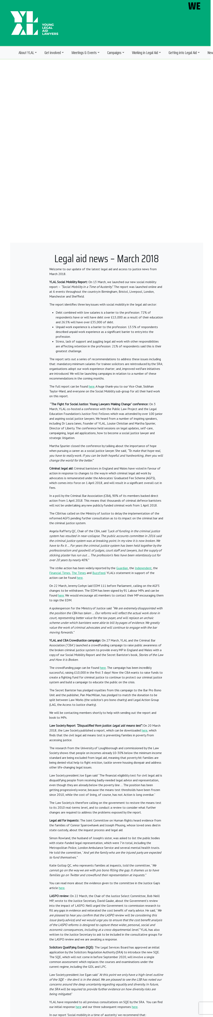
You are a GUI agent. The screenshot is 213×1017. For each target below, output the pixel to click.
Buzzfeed (98, 573)
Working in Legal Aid (145, 53)
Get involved (52, 53)
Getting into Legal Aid (183, 53)
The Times (79, 573)
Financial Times (59, 573)
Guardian (122, 568)
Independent (143, 568)
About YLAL (26, 53)
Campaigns (114, 53)
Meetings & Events (84, 53)
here (92, 386)
